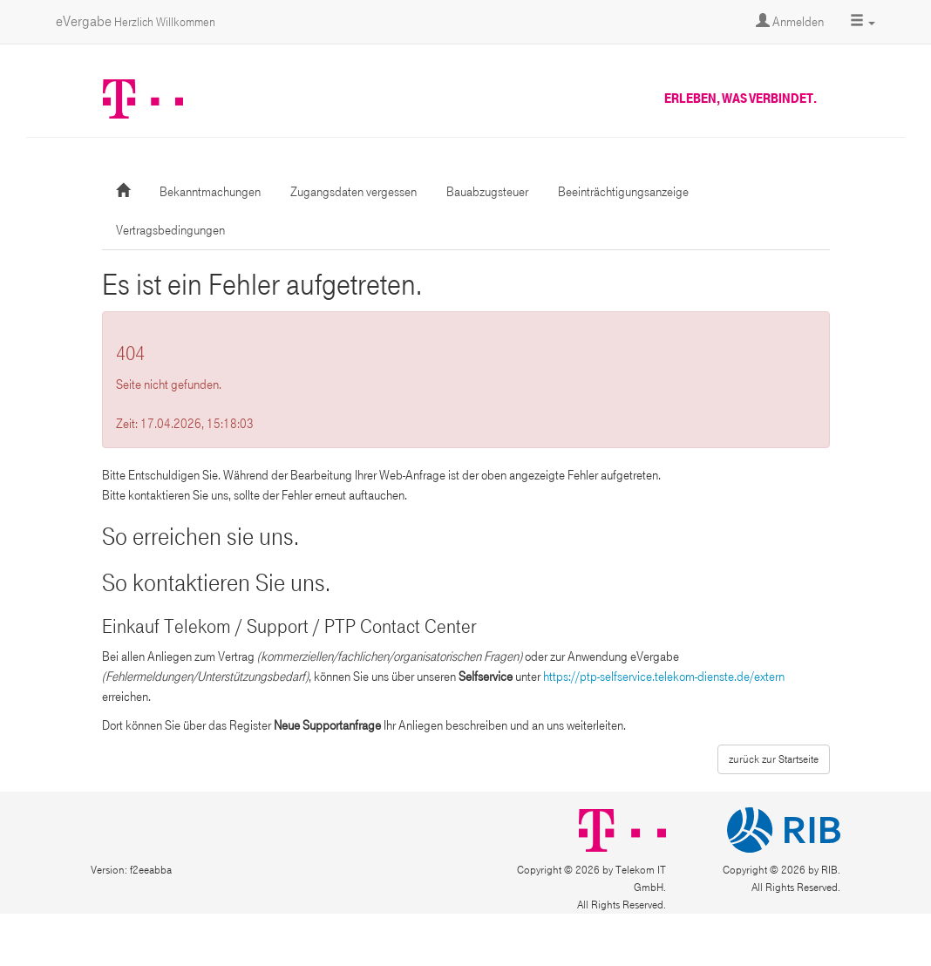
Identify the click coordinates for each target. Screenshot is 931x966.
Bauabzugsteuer (487, 192)
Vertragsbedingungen (170, 230)
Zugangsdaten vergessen (353, 192)
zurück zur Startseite (774, 759)
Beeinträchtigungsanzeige (623, 192)
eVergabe (135, 21)
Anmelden (790, 22)
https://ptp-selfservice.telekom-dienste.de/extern (664, 676)
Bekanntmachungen (210, 192)
